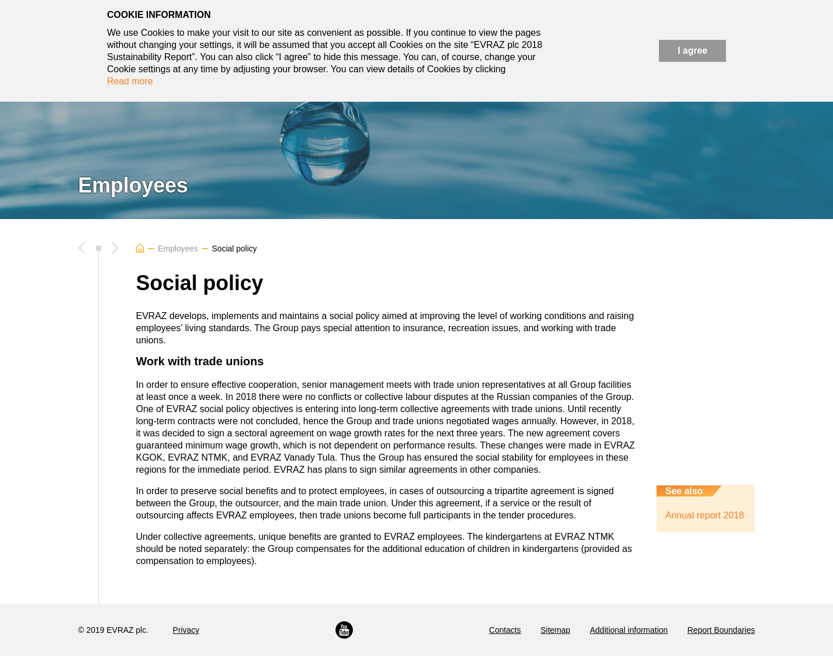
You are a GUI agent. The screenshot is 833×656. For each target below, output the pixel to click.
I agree (692, 50)
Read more (130, 81)
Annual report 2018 (704, 515)
